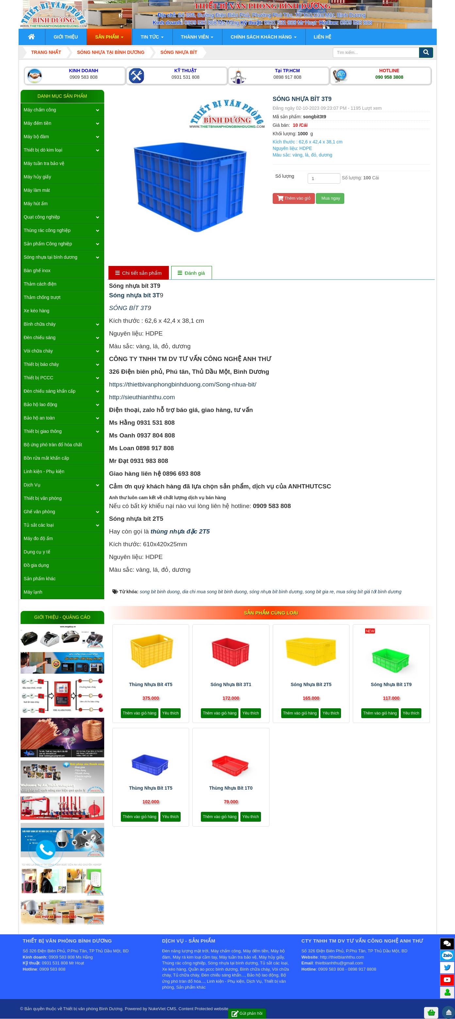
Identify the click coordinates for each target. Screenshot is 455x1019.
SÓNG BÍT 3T (128, 307)
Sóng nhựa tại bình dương (50, 257)
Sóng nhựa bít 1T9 (391, 684)
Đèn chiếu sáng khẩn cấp (50, 391)
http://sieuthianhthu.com (142, 397)
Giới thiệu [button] (66, 37)
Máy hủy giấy (37, 176)
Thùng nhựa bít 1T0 (231, 788)
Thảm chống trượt (42, 297)
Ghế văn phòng (39, 511)
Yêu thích (170, 713)
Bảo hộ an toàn (39, 417)
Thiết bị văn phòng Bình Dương (92, 1008)
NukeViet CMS (162, 1008)
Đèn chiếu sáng (40, 337)
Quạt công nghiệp (42, 217)
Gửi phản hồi (247, 1014)
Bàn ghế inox (37, 270)
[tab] (138, 273)
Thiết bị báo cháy (41, 364)
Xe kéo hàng (37, 310)
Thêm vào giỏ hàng (139, 713)
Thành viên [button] (197, 38)
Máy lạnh (33, 592)
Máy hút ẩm (36, 203)
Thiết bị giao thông (43, 431)
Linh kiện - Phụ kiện (44, 471)
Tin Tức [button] (152, 38)
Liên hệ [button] (323, 37)
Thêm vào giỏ (294, 198)
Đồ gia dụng (36, 565)
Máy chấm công (40, 109)
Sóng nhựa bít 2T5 (311, 684)
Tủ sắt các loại (39, 525)
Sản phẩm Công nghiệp (48, 243)
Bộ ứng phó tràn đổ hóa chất (53, 444)
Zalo (447, 955)
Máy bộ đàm (36, 136)
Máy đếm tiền (37, 123)
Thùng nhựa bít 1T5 (150, 788)
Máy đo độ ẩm (38, 538)
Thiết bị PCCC (39, 377)
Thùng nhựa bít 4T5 (150, 684)
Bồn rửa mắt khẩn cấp (46, 458)
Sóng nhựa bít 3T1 (230, 684)
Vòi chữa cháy (38, 350)
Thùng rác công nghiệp (47, 230)
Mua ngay (330, 198)
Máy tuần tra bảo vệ (44, 163)
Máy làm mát (37, 190)
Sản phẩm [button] (109, 38)
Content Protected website (203, 1008)
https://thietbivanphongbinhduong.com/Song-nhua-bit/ (182, 384)
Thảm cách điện (40, 284)
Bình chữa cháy (40, 324)
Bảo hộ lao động (40, 404)
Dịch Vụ (32, 484)
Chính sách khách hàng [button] (263, 38)
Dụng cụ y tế (37, 551)
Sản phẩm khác (40, 578)
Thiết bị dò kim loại (43, 150)
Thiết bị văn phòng (43, 498)
